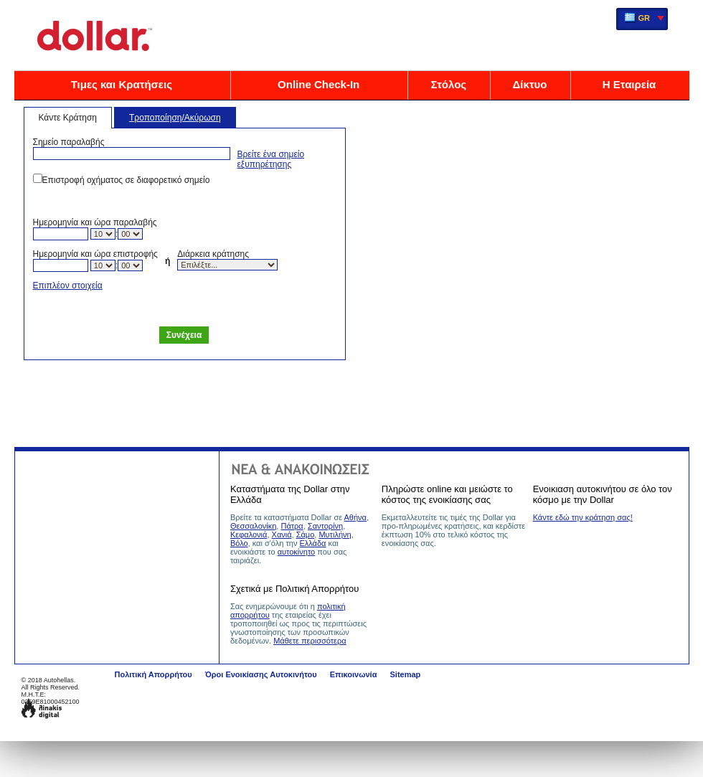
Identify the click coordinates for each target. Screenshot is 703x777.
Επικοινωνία (353, 674)
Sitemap (405, 674)
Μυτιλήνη (335, 534)
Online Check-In (318, 84)
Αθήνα (355, 517)
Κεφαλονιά (249, 534)
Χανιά (282, 534)
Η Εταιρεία (629, 84)
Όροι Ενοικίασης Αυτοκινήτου (261, 674)
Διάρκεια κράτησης (213, 254)
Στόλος (448, 84)
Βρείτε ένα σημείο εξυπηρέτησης (271, 159)
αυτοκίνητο (297, 551)
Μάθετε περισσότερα (309, 640)
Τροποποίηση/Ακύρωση (175, 118)
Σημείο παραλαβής (69, 142)
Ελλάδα (312, 543)
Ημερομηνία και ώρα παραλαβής (95, 222)
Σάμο (305, 534)
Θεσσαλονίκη (253, 526)
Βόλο (239, 543)
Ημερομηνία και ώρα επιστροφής (95, 254)
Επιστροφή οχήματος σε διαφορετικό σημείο (126, 180)
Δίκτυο (530, 84)
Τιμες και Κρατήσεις (121, 84)
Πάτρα (291, 526)
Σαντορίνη (325, 526)
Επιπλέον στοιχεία (68, 286)
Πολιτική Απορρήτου (153, 674)
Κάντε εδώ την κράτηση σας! (583, 517)
